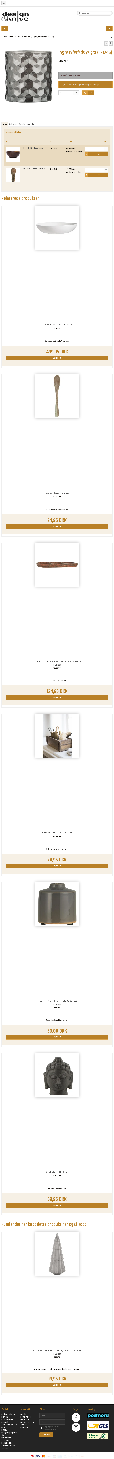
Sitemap (4, 1448)
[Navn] (52, 1415)
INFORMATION (25, 1417)
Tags (33, 124)
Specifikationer (24, 124)
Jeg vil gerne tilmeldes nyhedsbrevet (54, 1428)
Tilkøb (5, 124)
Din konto (24, 1427)
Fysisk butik (25, 1419)
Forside (23, 1414)
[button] (106, 43)
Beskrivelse (13, 124)
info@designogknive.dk (9, 1434)
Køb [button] (87, 93)
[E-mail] (52, 1422)
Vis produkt (57, 358)
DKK (3, 3)
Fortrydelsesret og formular (27, 1424)
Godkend (46, 1434)
